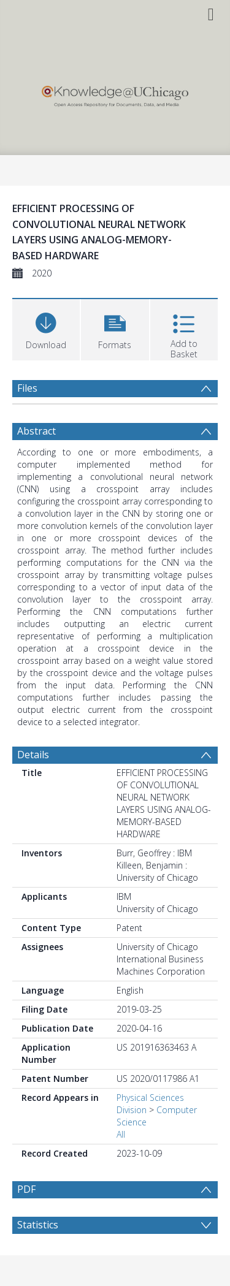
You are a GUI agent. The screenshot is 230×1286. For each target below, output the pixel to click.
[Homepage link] (115, 93)
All (121, 1134)
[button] (114, 328)
